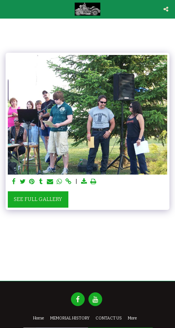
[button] (8, 9)
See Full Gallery (38, 199)
